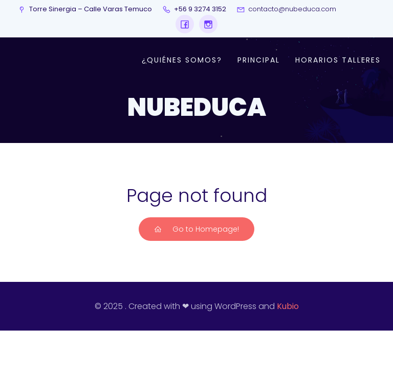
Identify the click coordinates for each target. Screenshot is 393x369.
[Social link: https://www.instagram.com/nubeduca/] (205, 24)
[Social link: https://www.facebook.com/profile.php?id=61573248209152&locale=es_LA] (185, 24)
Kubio (288, 306)
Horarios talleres (338, 60)
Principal (258, 60)
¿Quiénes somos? (182, 60)
